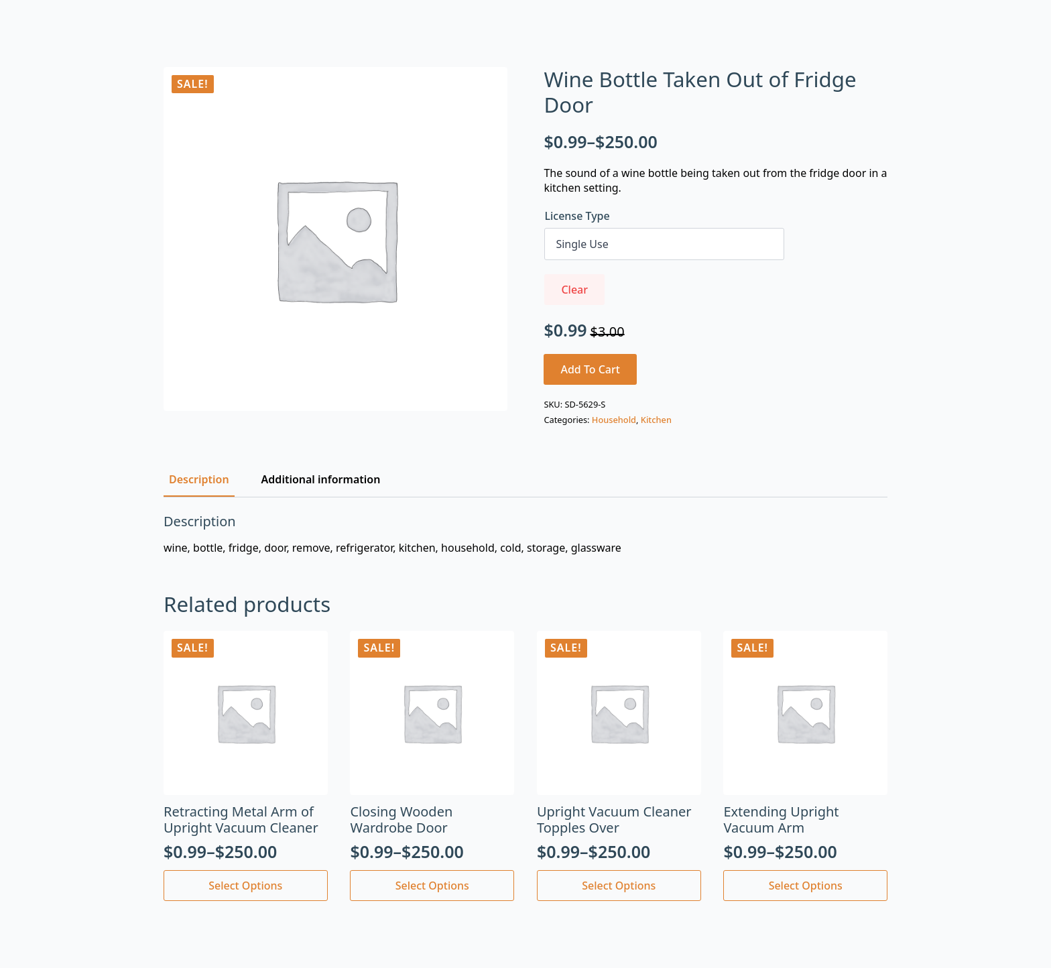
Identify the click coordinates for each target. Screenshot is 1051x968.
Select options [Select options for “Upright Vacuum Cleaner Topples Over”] (619, 885)
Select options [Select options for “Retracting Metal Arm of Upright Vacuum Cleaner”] (245, 885)
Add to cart (590, 369)
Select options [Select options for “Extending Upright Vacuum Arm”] (806, 885)
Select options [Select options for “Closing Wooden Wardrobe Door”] (432, 885)
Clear (574, 289)
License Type (576, 215)
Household (614, 420)
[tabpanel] (525, 534)
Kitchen (656, 420)
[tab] (199, 479)
